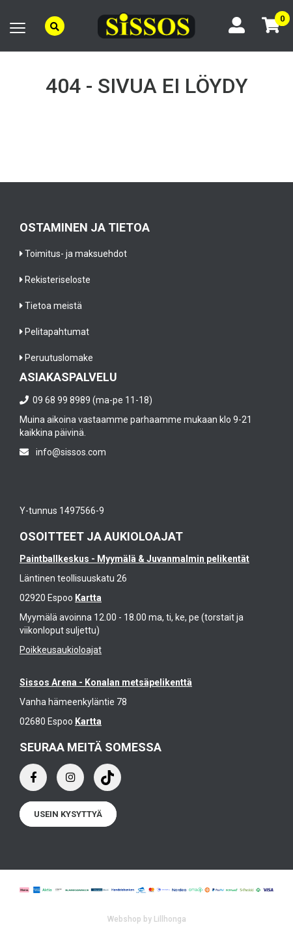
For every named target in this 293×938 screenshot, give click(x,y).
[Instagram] (70, 777)
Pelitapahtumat (57, 332)
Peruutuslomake (59, 358)
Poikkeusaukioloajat (61, 650)
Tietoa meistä (53, 306)
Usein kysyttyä (68, 814)
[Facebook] (33, 777)
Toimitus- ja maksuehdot (76, 253)
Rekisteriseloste (58, 280)
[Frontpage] (146, 25)
